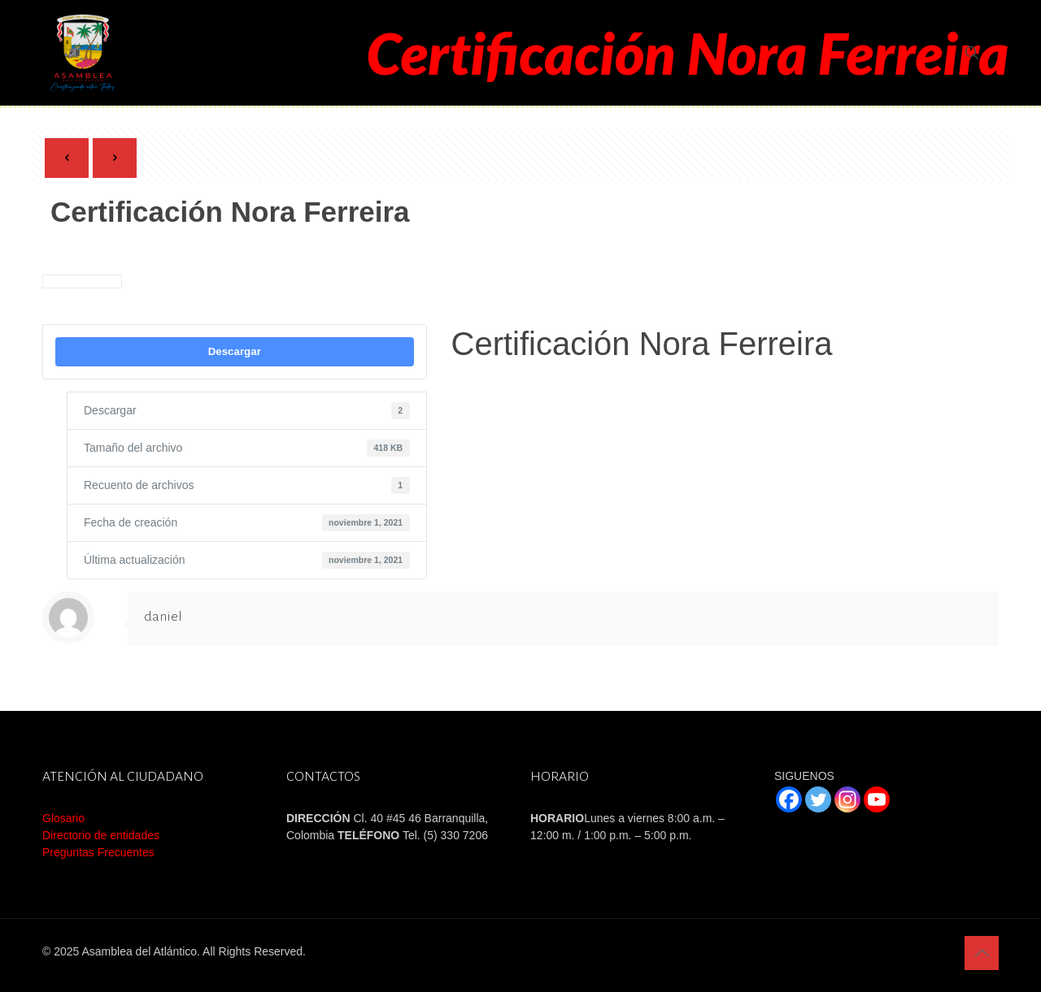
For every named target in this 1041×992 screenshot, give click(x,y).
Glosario (63, 818)
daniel (163, 616)
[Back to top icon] (982, 953)
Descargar (234, 351)
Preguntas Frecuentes (98, 852)
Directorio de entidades (100, 835)
